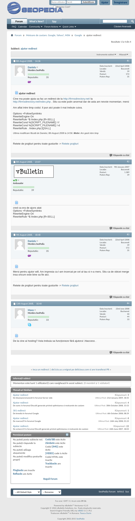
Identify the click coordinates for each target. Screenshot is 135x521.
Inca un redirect (41, 369)
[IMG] (55, 446)
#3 (128, 234)
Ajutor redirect (20, 394)
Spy (54, 21)
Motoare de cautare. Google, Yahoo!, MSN (48, 35)
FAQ (14, 26)
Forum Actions (51, 26)
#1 (128, 60)
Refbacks (17, 473)
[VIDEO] (49, 453)
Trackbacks (51, 463)
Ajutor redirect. (21, 426)
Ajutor (104, 2)
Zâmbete (50, 443)
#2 (128, 161)
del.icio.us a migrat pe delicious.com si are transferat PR (80, 369)
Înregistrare (120, 2)
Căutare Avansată (122, 26)
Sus (127, 491)
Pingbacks (18, 470)
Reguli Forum (50, 478)
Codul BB (50, 439)
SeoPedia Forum (107, 491)
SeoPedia (80, 518)
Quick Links (68, 26)
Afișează (122, 54)
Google (78, 35)
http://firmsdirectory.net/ (76, 98)
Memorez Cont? (61, 7)
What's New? (36, 21)
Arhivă (120, 491)
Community (34, 26)
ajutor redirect (29, 48)
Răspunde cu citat (119, 155)
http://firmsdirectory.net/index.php (32, 101)
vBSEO (81, 510)
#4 (128, 303)
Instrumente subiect (105, 54)
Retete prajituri (70, 143)
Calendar (22, 26)
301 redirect (19, 410)
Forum (19, 21)
